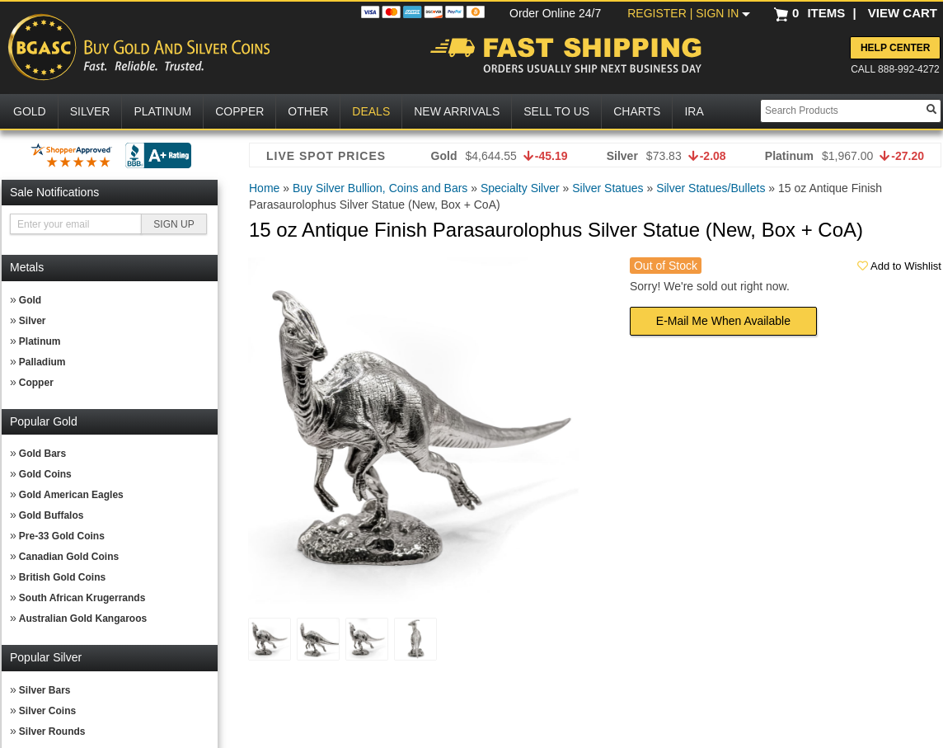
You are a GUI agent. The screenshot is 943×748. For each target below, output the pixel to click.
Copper (36, 382)
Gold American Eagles (71, 495)
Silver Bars (45, 690)
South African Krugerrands (82, 598)
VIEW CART (902, 13)
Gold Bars (42, 453)
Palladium (42, 362)
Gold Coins (45, 474)
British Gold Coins (62, 577)
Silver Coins (47, 711)
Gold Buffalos (51, 515)
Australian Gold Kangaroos (83, 618)
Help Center (895, 48)
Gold (30, 300)
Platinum (40, 341)
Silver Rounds (52, 731)
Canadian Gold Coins (69, 556)
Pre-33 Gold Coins (62, 536)
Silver (32, 321)
